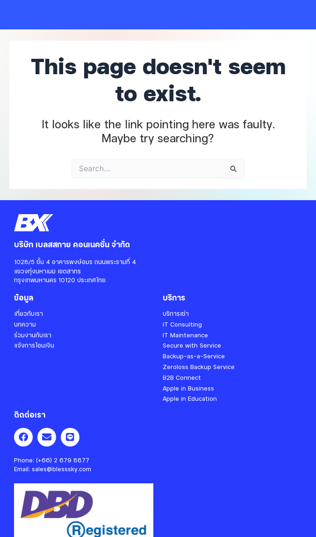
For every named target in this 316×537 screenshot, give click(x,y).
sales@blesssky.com (61, 469)
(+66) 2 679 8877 (62, 460)
